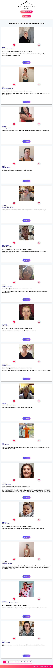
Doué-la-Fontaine (6, 49)
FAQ (34, 666)
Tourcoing (4, 484)
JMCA (3, 47)
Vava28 (3, 641)
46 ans (11, 88)
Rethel (3, 325)
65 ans (12, 207)
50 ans (8, 167)
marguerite (4, 364)
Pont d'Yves (4, 563)
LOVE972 (4, 126)
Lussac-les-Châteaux (7, 405)
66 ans (14, 405)
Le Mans (4, 167)
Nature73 (4, 601)
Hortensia (4, 324)
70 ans (12, 49)
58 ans (10, 563)
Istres (3, 444)
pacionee (4, 482)
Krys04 (3, 166)
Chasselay (4, 128)
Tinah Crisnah (5, 245)
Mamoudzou (5, 246)
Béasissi (4, 403)
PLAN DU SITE (42, 666)
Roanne (3, 642)
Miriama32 (4, 522)
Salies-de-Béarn (5, 207)
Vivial (3, 87)
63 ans (8, 365)
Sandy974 (4, 562)
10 (30, 662)
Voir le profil (26, 62)
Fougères (4, 365)
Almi (3, 443)
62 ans (7, 325)
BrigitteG (4, 205)
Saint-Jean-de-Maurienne (8, 602)
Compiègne (4, 286)
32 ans (8, 523)
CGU (37, 666)
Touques (4, 523)
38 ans (9, 484)
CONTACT (49, 666)
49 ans (10, 286)
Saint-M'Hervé (5, 88)
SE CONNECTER (26, 16)
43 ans (9, 128)
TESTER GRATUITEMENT (27, 11)
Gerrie (3, 285)
